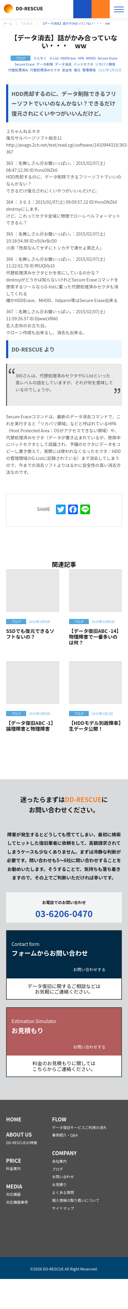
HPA (81, 58)
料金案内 (13, 1168)
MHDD (91, 58)
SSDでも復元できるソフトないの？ (30, 633)
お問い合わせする (89, 969)
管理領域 (89, 70)
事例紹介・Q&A (65, 1134)
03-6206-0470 (63, 913)
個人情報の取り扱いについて (75, 1200)
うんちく (27, 23)
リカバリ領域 (105, 64)
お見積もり (101, 9)
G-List (54, 58)
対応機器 (13, 1194)
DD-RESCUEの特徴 (21, 1142)
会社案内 (59, 1161)
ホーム (7, 23)
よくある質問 (63, 1192)
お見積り (59, 1184)
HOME (13, 1119)
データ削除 (44, 64)
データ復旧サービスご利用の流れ (79, 1127)
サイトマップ (63, 1208)
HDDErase (68, 58)
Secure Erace (108, 58)
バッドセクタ (83, 64)
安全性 (67, 70)
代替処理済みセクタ (45, 70)
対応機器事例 (17, 1202)
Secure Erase (24, 64)
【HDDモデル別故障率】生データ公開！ (95, 725)
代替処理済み (18, 70)
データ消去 (63, 64)
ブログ (57, 1168)
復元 (77, 70)
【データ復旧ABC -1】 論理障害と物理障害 (32, 725)
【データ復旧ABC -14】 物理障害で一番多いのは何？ (96, 636)
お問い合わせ (82, 9)
